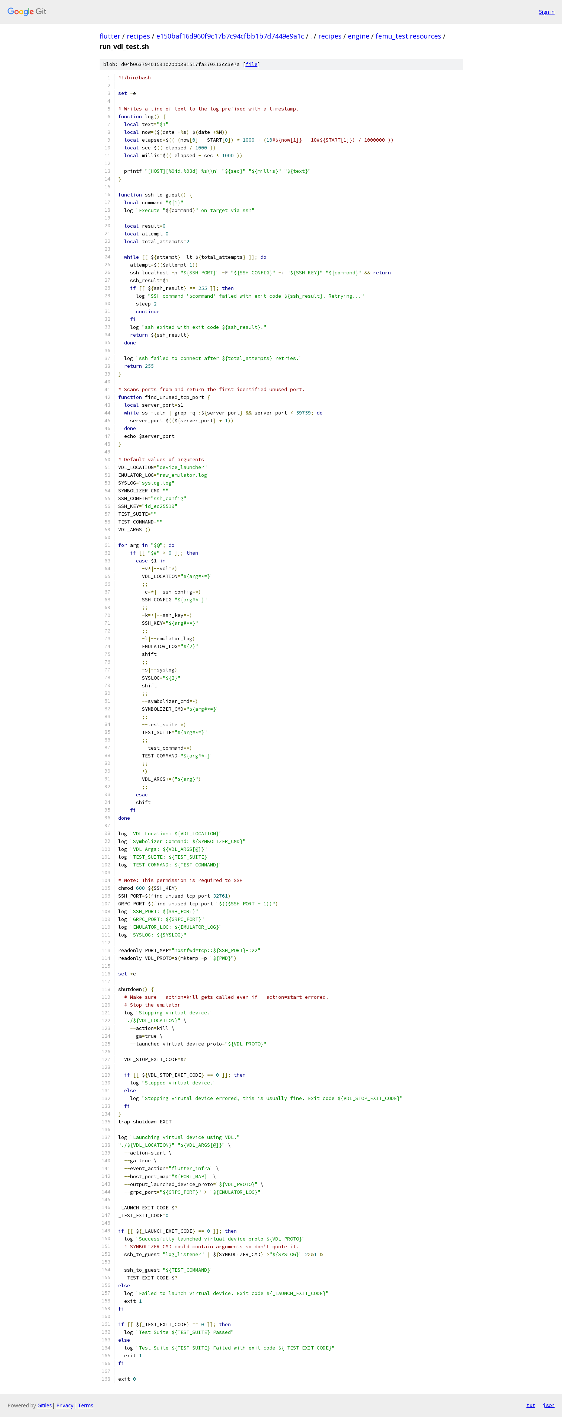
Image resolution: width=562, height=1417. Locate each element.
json (549, 1405)
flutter (110, 36)
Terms (85, 1405)
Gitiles (44, 1405)
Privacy (64, 1405)
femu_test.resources (408, 36)
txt (530, 1405)
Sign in (547, 11)
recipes (138, 36)
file (251, 64)
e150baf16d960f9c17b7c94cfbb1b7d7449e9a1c (230, 36)
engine (358, 36)
